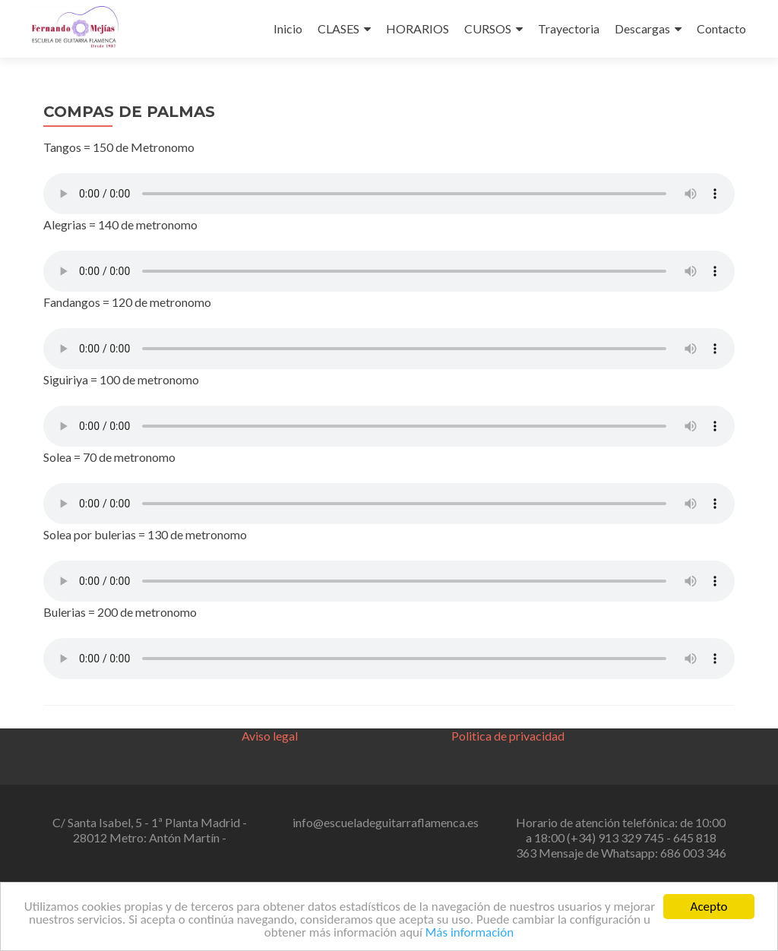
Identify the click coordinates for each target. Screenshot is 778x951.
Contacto (721, 28)
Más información (469, 933)
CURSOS (487, 28)
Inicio (288, 28)
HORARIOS (417, 28)
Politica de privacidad (508, 735)
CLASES (338, 28)
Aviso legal (270, 735)
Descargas (642, 28)
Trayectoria (568, 28)
